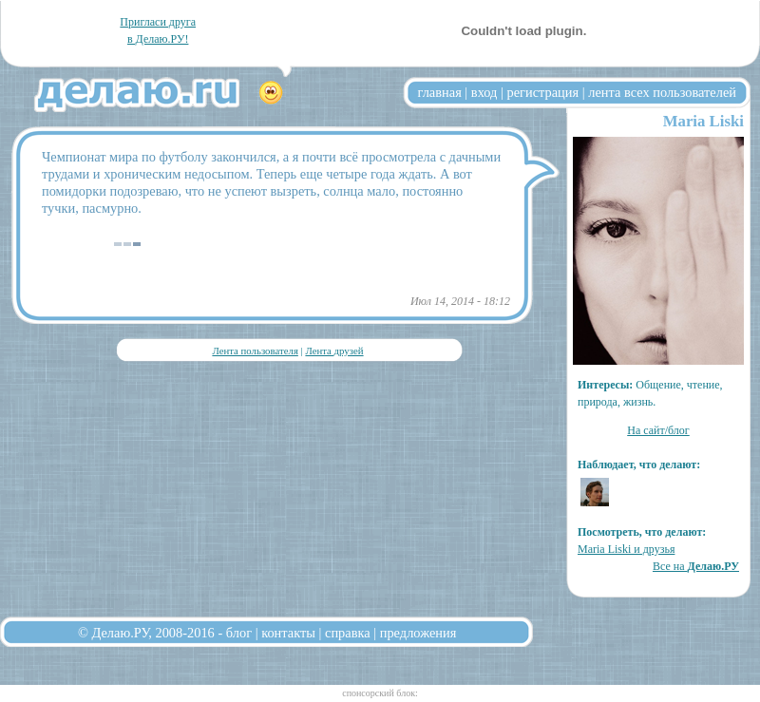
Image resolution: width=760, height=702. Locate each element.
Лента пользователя (254, 350)
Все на (696, 566)
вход (484, 92)
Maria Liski (703, 121)
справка (347, 632)
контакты (288, 632)
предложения (418, 632)
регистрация (542, 92)
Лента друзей (334, 350)
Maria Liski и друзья (626, 549)
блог (239, 632)
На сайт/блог (658, 430)
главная (440, 92)
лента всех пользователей (662, 92)
